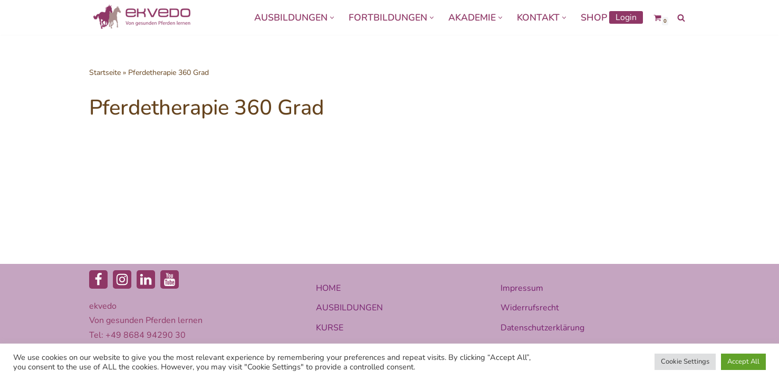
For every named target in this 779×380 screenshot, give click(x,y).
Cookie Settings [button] (685, 361)
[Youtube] (169, 279)
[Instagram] (122, 279)
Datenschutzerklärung (542, 328)
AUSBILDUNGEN (349, 308)
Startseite (105, 73)
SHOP (594, 17)
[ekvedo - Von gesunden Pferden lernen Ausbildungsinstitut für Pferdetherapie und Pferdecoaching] (142, 17)
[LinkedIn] (146, 279)
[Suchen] (681, 18)
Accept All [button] (743, 361)
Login (626, 17)
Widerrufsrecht (530, 308)
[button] (332, 18)
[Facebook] (98, 279)
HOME (328, 288)
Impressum (522, 288)
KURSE (329, 328)
